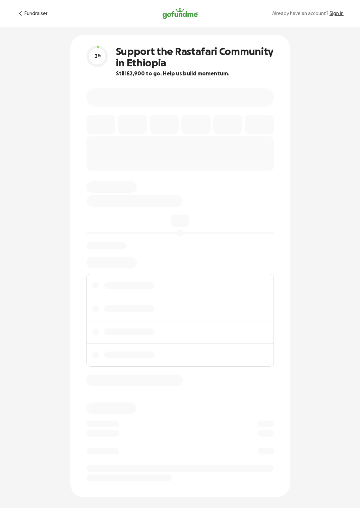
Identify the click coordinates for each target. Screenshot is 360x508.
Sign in (336, 13)
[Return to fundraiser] (32, 13)
